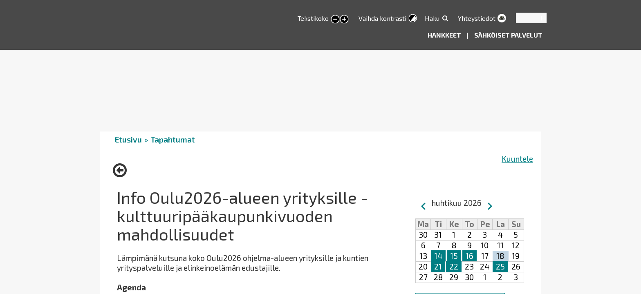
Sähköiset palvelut (508, 35)
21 (438, 266)
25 (500, 266)
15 (454, 256)
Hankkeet (445, 35)
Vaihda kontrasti (382, 18)
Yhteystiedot (476, 18)
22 (453, 266)
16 (469, 256)
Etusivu (128, 139)
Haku (432, 18)
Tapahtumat (172, 139)
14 (438, 256)
